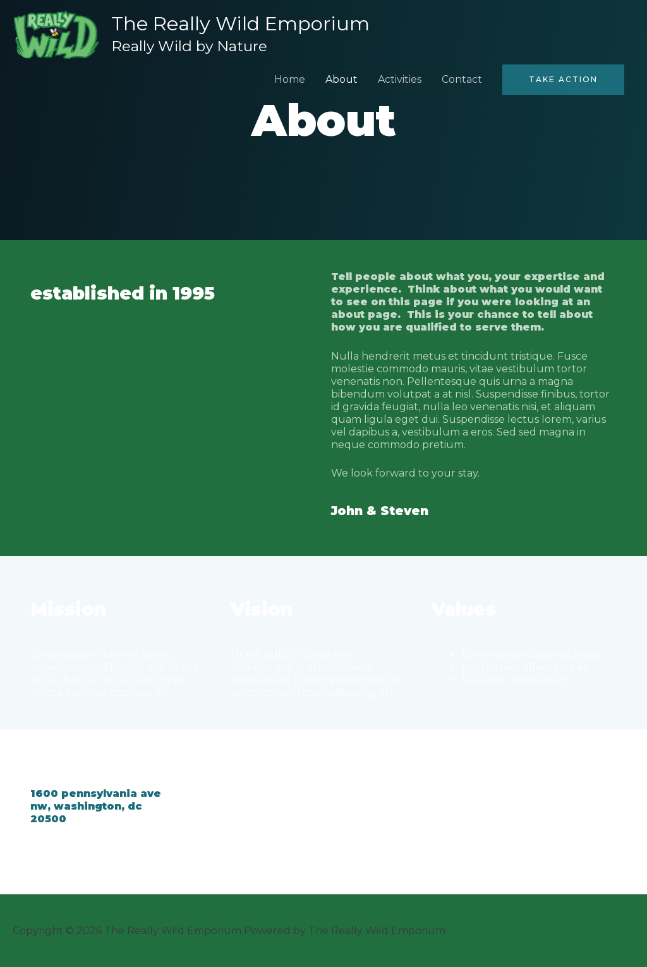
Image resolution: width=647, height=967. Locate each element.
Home (289, 79)
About (341, 79)
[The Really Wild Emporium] (56, 34)
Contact (462, 79)
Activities (399, 79)
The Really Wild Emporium (241, 23)
